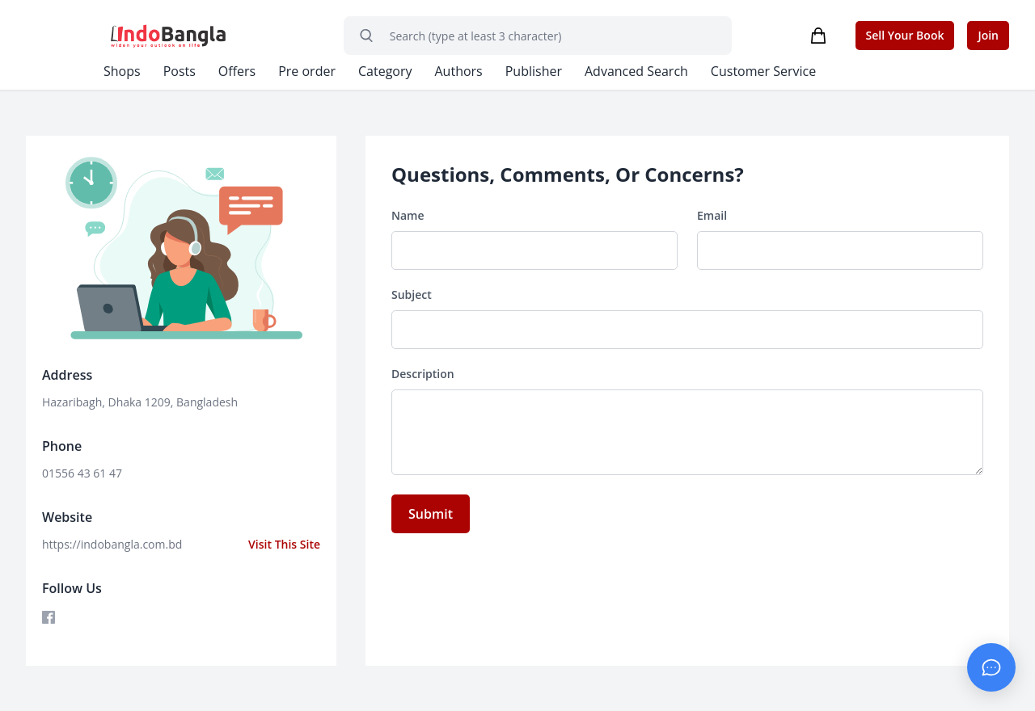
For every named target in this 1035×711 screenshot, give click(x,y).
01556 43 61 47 (82, 473)
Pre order (307, 71)
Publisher (536, 71)
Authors (461, 71)
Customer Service (767, 71)
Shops (122, 71)
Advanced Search (639, 71)
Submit (430, 514)
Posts (179, 71)
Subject (411, 295)
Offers (237, 71)
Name (408, 215)
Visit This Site (283, 544)
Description (422, 374)
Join (988, 35)
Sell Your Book (904, 35)
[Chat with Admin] (991, 667)
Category (386, 71)
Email (712, 215)
